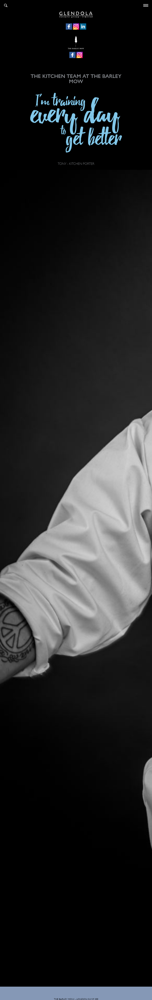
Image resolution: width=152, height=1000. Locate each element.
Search (6, 5)
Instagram (76, 26)
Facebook (69, 26)
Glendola (76, 14)
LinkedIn (83, 26)
